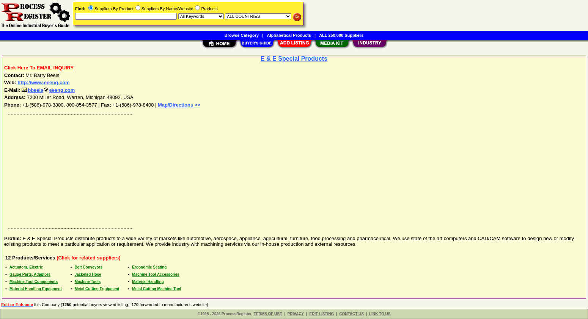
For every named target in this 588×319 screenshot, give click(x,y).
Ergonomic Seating (149, 267)
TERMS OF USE (268, 314)
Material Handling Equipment (35, 289)
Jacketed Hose (88, 274)
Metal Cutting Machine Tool (156, 289)
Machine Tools (88, 282)
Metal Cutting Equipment (97, 289)
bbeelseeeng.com (48, 90)
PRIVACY (296, 314)
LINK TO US (379, 314)
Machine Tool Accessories (155, 274)
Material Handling (148, 282)
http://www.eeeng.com (43, 82)
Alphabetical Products (289, 35)
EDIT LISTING (321, 314)
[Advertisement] (232, 169)
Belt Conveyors (88, 267)
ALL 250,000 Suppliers (341, 35)
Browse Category (242, 35)
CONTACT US (351, 314)
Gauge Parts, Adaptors (29, 274)
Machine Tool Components (33, 282)
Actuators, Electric (26, 267)
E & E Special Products (294, 58)
